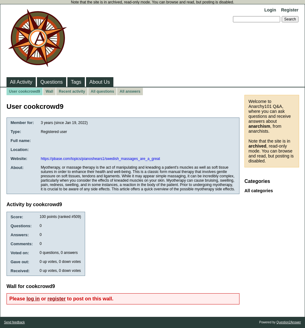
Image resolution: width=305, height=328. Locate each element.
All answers (130, 91)
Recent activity (72, 91)
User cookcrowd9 (24, 91)
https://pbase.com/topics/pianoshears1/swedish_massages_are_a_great (100, 159)
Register (289, 9)
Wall (49, 91)
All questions (102, 91)
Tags (76, 82)
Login (270, 9)
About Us (99, 82)
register (57, 298)
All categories (258, 190)
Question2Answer (288, 322)
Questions (51, 82)
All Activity (21, 82)
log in (33, 298)
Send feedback (14, 322)
